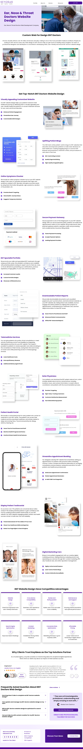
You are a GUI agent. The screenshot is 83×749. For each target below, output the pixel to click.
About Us (43, 3)
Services (52, 3)
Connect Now (74, 736)
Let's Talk (75, 3)
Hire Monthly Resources (66, 710)
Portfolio (35, 3)
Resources (61, 3)
